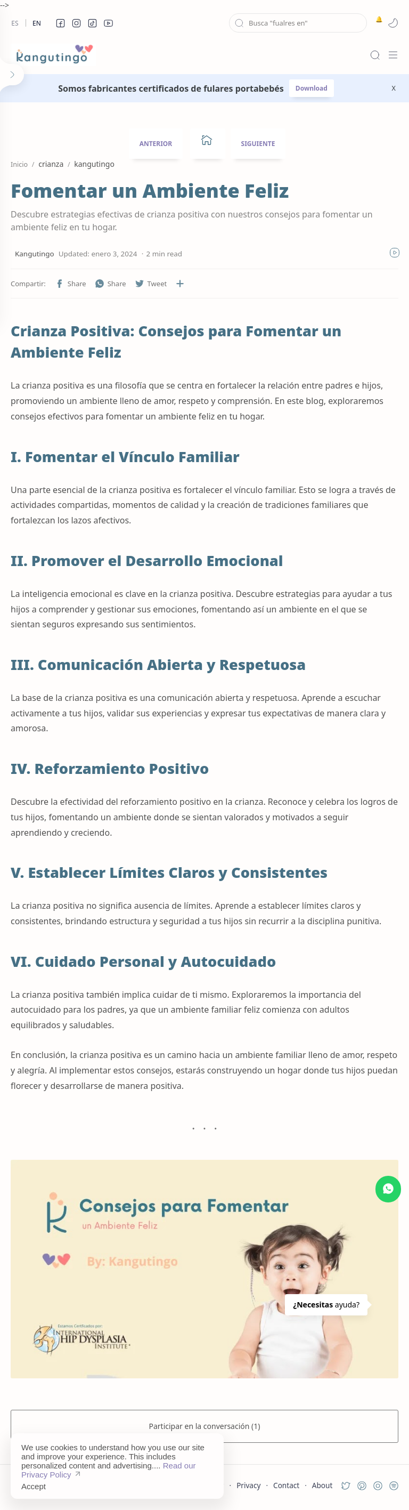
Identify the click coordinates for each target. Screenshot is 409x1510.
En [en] (36, 23)
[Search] (375, 55)
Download (312, 88)
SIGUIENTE (258, 143)
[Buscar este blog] (298, 23)
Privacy (248, 1485)
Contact (286, 1485)
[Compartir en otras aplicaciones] (180, 283)
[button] (60, 23)
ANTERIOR (156, 143)
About (322, 1485)
